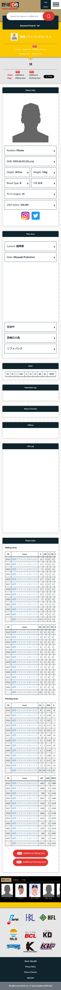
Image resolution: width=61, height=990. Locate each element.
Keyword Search (30, 25)
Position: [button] (15, 150)
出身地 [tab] (15, 880)
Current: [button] (15, 246)
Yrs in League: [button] (15, 193)
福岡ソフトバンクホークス (24, 559)
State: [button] (21, 257)
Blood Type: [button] (14, 183)
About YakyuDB (31, 961)
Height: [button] (14, 172)
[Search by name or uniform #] (29, 16)
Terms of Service (30, 972)
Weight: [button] (40, 172)
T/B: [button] (37, 183)
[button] (30, 327)
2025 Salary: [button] (18, 204)
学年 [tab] (8, 880)
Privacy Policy (30, 967)
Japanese (30, 978)
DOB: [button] (20, 161)
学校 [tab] (23, 880)
